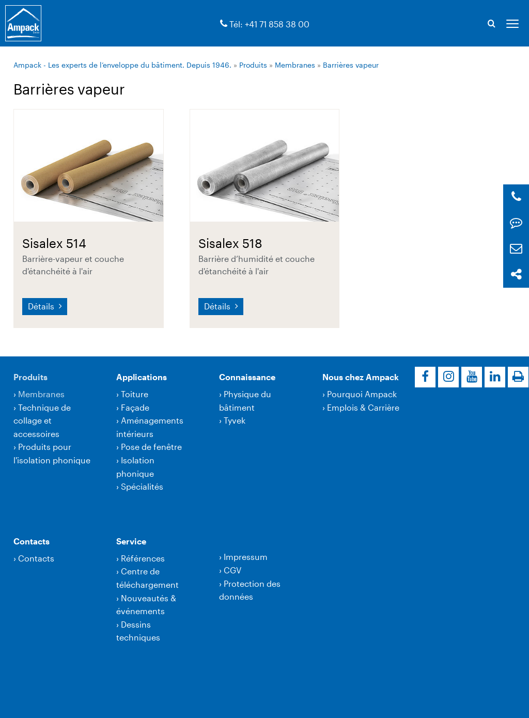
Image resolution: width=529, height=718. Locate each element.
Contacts (31, 541)
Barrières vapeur (351, 64)
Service (131, 541)
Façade (135, 407)
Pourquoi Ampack (362, 394)
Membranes (295, 64)
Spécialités (142, 486)
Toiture (134, 394)
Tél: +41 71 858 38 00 (269, 24)
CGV (232, 570)
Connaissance (247, 377)
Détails (42, 306)
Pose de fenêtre (151, 446)
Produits (253, 64)
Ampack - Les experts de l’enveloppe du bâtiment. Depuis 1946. (122, 64)
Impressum (246, 556)
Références (143, 558)
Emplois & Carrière (363, 407)
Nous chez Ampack (360, 377)
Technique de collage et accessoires (42, 420)
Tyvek (234, 420)
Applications (141, 377)
